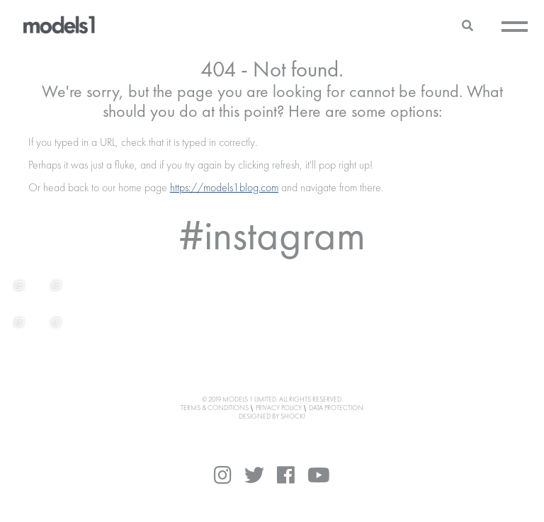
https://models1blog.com (224, 188)
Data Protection (336, 408)
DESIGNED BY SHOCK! (272, 416)
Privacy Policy (279, 408)
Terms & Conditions (215, 408)
